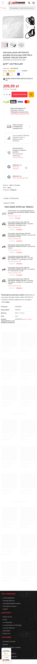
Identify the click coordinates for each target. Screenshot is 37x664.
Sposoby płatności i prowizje (12, 647)
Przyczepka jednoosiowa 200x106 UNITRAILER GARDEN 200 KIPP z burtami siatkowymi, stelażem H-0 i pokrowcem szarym (20, 281)
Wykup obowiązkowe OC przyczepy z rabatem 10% (19, 111)
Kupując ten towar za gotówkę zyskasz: (19, 138)
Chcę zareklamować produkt (12, 603)
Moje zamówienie (8, 594)
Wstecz (3, 8)
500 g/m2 (13, 190)
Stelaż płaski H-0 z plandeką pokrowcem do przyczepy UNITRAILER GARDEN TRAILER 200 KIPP (21, 212)
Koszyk (5, 619)
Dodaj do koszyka (19, 94)
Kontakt (5, 609)
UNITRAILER (14, 68)
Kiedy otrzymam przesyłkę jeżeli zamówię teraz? (18, 126)
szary (9, 187)
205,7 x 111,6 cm (14, 185)
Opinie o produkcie (11, 198)
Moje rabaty (6, 630)
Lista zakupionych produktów (12, 625)
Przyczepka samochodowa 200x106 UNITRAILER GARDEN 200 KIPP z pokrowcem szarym (21, 246)
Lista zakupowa (7, 622)
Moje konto (6, 613)
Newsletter (6, 633)
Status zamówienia (8, 598)
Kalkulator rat (20, 167)
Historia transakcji (9, 628)
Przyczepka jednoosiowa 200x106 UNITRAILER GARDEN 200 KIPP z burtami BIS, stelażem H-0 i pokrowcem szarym (20, 257)
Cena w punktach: (18, 135)
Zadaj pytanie (9, 203)
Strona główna (14, 8)
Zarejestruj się (7, 617)
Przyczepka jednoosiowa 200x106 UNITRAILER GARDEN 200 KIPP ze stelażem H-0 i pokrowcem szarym (21, 269)
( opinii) (24, 71)
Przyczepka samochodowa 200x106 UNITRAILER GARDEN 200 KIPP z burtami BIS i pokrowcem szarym (22, 235)
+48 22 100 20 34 (18, 157)
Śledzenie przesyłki (9, 600)
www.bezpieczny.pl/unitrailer (19, 114)
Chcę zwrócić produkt (10, 606)
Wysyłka (5, 644)
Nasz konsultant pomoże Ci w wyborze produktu (20, 152)
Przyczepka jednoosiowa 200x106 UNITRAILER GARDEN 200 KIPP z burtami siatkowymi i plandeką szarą (20, 223)
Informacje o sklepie (9, 641)
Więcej (30, 319)
